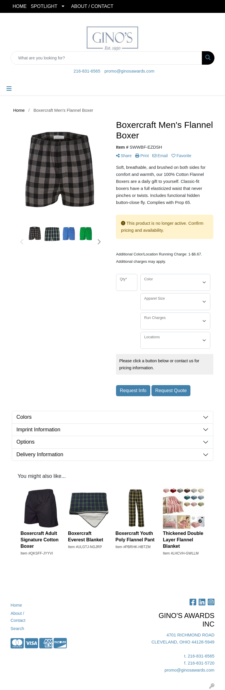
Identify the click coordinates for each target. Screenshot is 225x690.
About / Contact (18, 617)
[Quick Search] (106, 58)
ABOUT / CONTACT (92, 6)
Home (16, 605)
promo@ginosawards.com (129, 71)
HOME (20, 6)
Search (17, 628)
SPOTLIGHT (44, 6)
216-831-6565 (87, 71)
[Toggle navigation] (9, 89)
